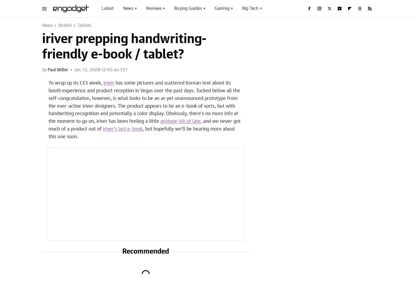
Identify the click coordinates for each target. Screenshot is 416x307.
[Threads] (360, 8)
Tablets (84, 25)
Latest (108, 8)
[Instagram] (319, 8)
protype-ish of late (181, 121)
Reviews (154, 8)
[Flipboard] (350, 8)
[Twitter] (329, 8)
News (128, 8)
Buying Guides (188, 8)
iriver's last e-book (122, 129)
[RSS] (370, 8)
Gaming (222, 8)
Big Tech (250, 8)
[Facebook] (309, 8)
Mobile (65, 25)
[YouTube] (340, 8)
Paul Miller (58, 70)
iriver (108, 83)
